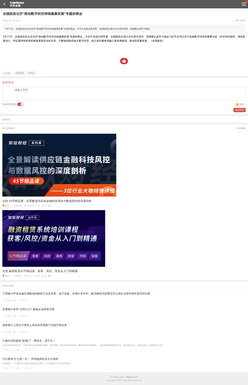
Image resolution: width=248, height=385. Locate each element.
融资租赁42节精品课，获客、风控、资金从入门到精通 (43, 271)
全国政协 (19, 72)
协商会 (31, 72)
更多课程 (241, 128)
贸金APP (132, 377)
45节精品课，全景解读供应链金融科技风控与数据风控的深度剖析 (50, 201)
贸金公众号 (117, 377)
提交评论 (239, 109)
